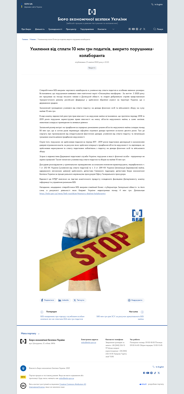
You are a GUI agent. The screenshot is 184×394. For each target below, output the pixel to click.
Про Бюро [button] (26, 29)
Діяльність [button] (40, 29)
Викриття (92, 68)
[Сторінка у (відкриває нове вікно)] (147, 29)
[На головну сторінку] (92, 16)
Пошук (160, 29)
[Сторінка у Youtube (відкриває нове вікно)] (133, 29)
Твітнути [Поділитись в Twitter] (80, 300)
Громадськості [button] (55, 29)
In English (159, 5)
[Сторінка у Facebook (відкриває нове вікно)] (129, 29)
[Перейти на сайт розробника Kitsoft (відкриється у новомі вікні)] (143, 384)
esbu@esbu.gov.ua (88, 343)
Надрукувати (136, 300)
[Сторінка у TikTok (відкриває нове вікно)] (140, 29)
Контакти (102, 29)
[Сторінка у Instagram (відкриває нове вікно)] (137, 29)
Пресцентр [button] (71, 29)
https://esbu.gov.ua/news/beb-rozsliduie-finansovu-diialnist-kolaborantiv (73, 194)
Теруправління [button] (87, 29)
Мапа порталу (28, 333)
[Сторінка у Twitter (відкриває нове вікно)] (144, 29)
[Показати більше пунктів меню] (113, 29)
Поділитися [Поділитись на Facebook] (49, 300)
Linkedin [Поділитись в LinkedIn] (65, 300)
